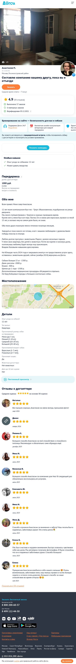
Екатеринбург (49, 646)
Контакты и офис (8, 639)
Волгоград (29, 646)
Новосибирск (23, 649)
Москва (4, 646)
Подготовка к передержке (12, 633)
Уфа (3, 651)
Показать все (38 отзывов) (13, 586)
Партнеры (55, 633)
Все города (21, 651)
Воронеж (38, 646)
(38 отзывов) (19, 100)
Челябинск (11, 651)
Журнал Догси (32, 639)
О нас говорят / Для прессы (38, 636)
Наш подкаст (32, 633)
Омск (33, 649)
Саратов (69, 649)
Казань (59, 646)
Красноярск (69, 646)
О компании (6, 636)
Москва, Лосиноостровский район (15, 73)
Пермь (39, 649)
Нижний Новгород (9, 649)
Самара (61, 649)
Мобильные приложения (61, 636)
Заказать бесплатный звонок (14, 599)
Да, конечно (67, 661)
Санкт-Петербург (16, 646)
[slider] (23, 393)
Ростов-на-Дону (50, 649)
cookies (17, 661)
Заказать (11, 87)
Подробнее (12, 128)
